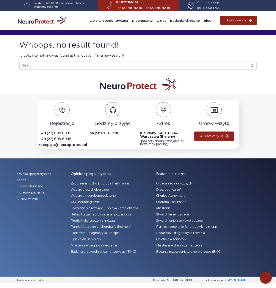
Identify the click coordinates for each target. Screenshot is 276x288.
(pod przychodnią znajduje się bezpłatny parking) (162, 142)
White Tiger (236, 280)
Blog (208, 21)
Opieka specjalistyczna (109, 21)
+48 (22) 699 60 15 (55, 133)
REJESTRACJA (127, 2)
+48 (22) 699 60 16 (55, 139)
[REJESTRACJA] (110, 5)
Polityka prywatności (30, 280)
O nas (161, 21)
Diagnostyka (142, 21)
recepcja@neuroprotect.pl (63, 145)
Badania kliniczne (185, 21)
